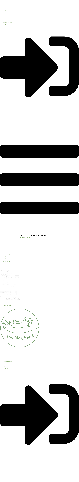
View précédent (22, 249)
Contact (4, 15)
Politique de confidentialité (5, 305)
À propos (5, 10)
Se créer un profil (6, 254)
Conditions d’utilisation (4, 302)
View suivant (57, 249)
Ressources (5, 12)
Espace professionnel (7, 13)
